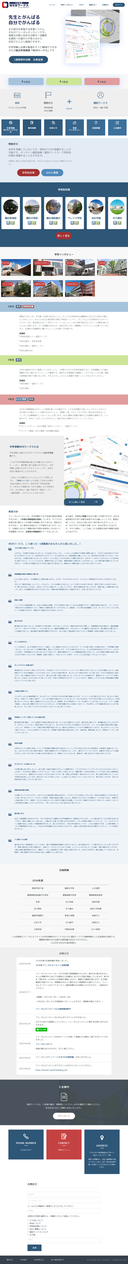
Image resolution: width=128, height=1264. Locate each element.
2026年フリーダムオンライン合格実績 (52, 965)
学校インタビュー (67, 5)
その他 (32, 1237)
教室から (92, 5)
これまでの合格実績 (65, 1057)
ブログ (81, 5)
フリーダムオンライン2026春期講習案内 (53, 1009)
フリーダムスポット (44, 1044)
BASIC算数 (52, 179)
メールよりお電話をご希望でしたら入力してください (50, 1209)
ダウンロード (64, 1122)
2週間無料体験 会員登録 (28, 59)
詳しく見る (63, 243)
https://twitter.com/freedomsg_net (51, 1070)
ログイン (118, 5)
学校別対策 (28, 179)
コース (51, 5)
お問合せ (105, 5)
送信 (34, 1254)
